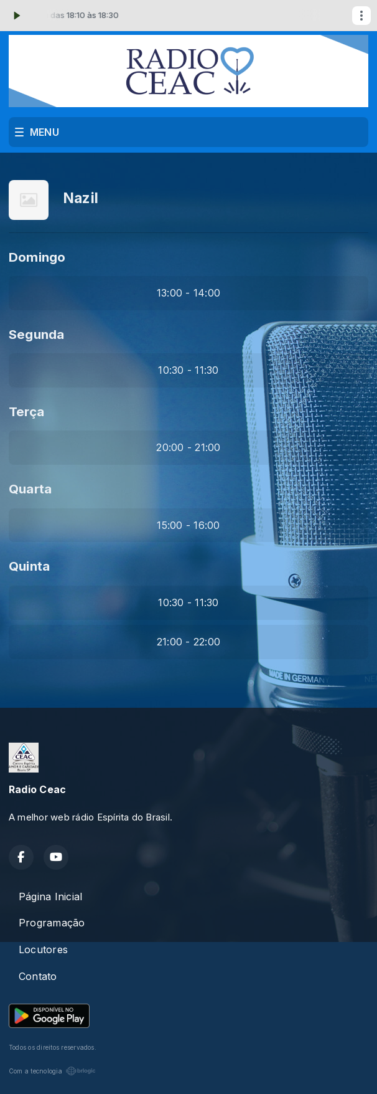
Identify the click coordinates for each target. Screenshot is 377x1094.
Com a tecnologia (52, 1071)
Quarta (30, 489)
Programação (52, 922)
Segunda (37, 334)
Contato (38, 976)
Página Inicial (50, 896)
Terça (26, 411)
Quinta (29, 566)
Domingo (37, 257)
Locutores (43, 949)
